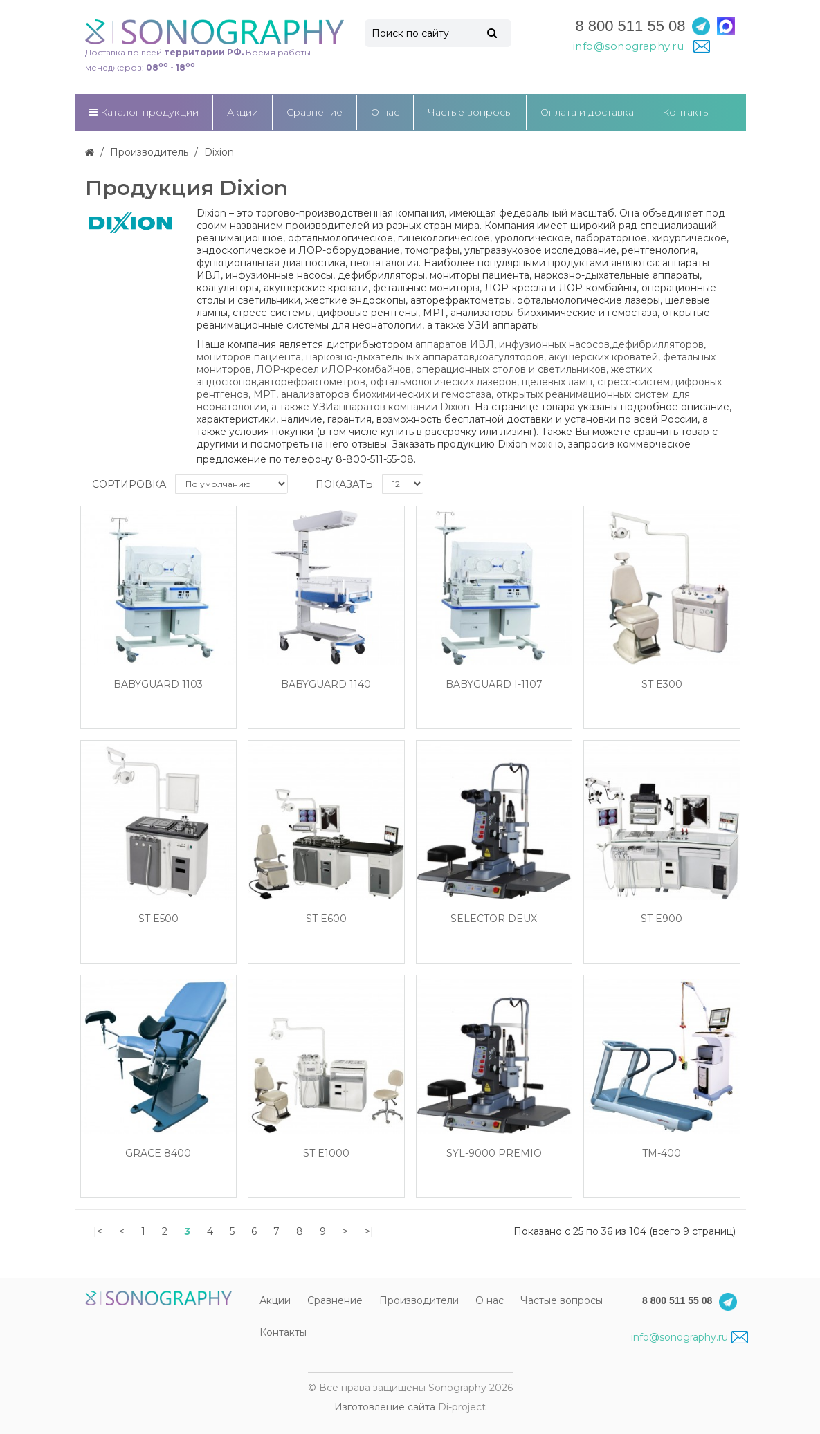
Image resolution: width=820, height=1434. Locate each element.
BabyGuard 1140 (326, 684)
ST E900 (661, 919)
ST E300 (661, 684)
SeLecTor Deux (493, 919)
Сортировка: (130, 484)
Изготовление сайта (384, 1407)
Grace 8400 (158, 1153)
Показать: (345, 484)
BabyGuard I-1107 (494, 684)
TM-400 (661, 1153)
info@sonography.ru (690, 1337)
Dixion (219, 152)
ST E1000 (326, 1153)
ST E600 (326, 919)
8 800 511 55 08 (630, 26)
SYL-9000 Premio (494, 1153)
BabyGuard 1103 (158, 684)
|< (97, 1231)
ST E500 (158, 919)
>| (369, 1231)
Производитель (149, 152)
